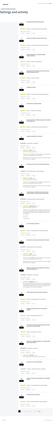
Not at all (23, 33)
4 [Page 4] (26, 411)
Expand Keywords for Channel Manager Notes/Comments (36, 55)
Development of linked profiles (34, 103)
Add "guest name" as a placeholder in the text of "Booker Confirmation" (38, 268)
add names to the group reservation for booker (38, 240)
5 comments (28, 126)
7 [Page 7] (33, 411)
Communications (35, 143)
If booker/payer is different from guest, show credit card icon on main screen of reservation (37, 192)
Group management (39, 246)
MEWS (45, 420)
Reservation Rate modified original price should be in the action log (39, 120)
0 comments (28, 28)
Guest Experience (33, 110)
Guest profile (39, 110)
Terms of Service (49, 420)
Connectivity (32, 61)
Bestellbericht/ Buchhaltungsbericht (35, 21)
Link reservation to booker (33, 223)
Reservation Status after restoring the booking (38, 164)
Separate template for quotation (34, 136)
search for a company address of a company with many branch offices (38, 341)
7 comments (28, 385)
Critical (34, 33)
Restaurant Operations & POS (35, 315)
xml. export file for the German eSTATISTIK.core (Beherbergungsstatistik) (38, 71)
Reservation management (44, 45)
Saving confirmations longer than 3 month (37, 38)
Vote (21, 24)
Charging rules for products (33, 394)
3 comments (28, 77)
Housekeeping (43, 368)
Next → (39, 411)
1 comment (28, 61)
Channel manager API (38, 61)
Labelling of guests (31, 87)
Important (28, 33)
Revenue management (43, 126)
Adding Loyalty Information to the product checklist (37, 309)
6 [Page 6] (31, 411)
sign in (49, 3)
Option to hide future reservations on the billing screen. (38, 378)
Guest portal (39, 331)
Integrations (37, 77)
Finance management (43, 28)
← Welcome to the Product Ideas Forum (8, 8)
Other (41, 315)
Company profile (42, 299)
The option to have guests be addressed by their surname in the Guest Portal (38, 325)
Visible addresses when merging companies (37, 292)
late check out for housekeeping (34, 361)
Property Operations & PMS (35, 28)
